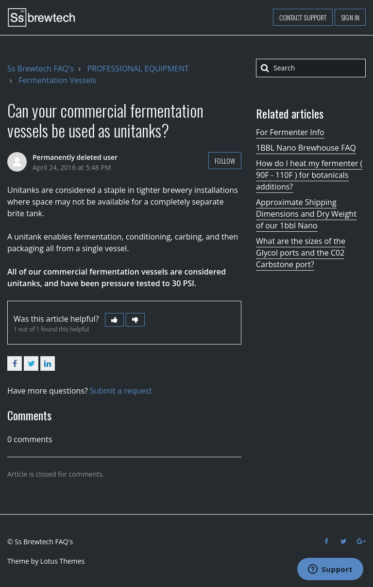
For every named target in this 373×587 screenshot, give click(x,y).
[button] (114, 320)
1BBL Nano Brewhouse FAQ (306, 147)
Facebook (14, 363)
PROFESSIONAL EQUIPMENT (137, 68)
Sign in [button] (350, 17)
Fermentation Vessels (57, 80)
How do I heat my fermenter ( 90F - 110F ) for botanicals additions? (309, 175)
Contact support (303, 17)
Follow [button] (225, 160)
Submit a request (121, 390)
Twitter (31, 363)
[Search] (311, 68)
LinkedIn (47, 363)
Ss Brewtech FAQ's (40, 68)
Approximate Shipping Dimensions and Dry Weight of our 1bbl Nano (306, 214)
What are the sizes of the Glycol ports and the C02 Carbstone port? (300, 253)
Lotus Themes (62, 561)
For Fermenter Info (290, 132)
